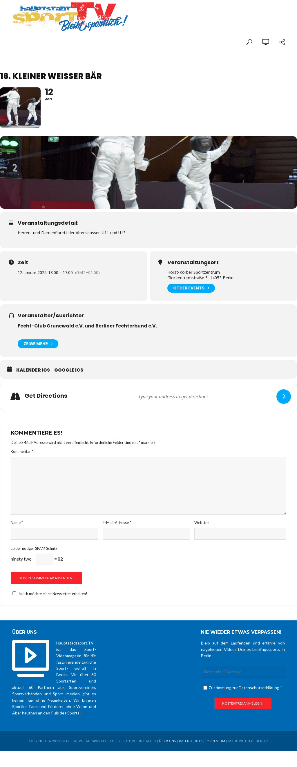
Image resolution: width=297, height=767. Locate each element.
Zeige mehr (37, 344)
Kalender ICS (33, 370)
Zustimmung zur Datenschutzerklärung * (242, 687)
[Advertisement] (217, 12)
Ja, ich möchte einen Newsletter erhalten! (49, 593)
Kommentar (22, 451)
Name (17, 522)
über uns (167, 741)
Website (201, 522)
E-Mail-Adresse (117, 522)
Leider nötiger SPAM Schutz (34, 548)
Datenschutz (190, 741)
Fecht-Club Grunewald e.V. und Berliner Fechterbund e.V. (87, 326)
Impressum (215, 741)
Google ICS (68, 370)
